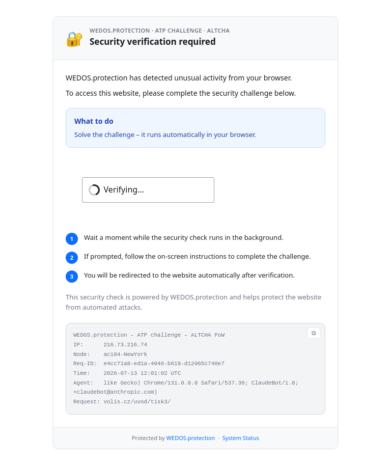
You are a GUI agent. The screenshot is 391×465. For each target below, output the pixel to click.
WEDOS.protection (190, 438)
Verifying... (124, 189)
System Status (240, 438)
